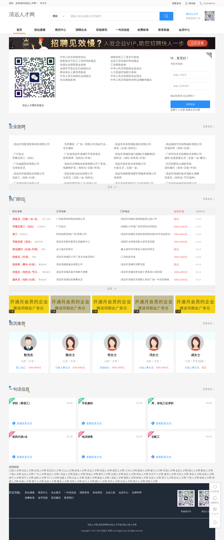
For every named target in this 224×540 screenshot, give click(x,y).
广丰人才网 (40, 474)
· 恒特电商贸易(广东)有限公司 (80, 183)
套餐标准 (30, 497)
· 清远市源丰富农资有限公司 (130, 163)
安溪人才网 (169, 470)
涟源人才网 (106, 470)
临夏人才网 (65, 478)
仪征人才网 (27, 470)
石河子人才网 (156, 474)
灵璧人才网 (76, 481)
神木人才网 (142, 474)
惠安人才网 (118, 470)
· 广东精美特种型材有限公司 (181, 183)
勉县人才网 (103, 478)
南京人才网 (53, 474)
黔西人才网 (142, 478)
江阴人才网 (15, 470)
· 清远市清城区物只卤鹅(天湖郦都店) (135, 154)
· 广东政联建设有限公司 (26, 183)
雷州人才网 (114, 481)
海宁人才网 (15, 478)
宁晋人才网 (193, 478)
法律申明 (136, 492)
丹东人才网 (183, 474)
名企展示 (56, 492)
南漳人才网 (80, 470)
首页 (19, 29)
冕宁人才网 (38, 481)
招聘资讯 (84, 492)
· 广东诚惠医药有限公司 (26, 163)
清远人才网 (22, 14)
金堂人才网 (182, 470)
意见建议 (56, 497)
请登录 (43, 3)
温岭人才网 (40, 478)
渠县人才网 (79, 474)
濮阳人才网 (130, 478)
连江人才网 (88, 481)
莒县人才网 (93, 470)
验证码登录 (177, 96)
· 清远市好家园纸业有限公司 (28, 173)
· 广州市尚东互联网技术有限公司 (183, 154)
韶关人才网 (130, 474)
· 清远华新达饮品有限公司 (78, 173)
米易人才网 (25, 481)
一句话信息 (122, 29)
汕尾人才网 (117, 474)
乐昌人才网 (126, 481)
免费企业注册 (192, 110)
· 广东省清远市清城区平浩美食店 (82, 154)
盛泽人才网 (170, 474)
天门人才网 (53, 478)
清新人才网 (117, 478)
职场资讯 (101, 29)
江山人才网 (68, 470)
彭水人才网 (180, 478)
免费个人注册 (178, 110)
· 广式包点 (18, 154)
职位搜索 (39, 29)
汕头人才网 (27, 474)
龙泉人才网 (50, 481)
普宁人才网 (168, 478)
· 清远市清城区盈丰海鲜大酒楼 (182, 173)
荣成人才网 (92, 474)
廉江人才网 (101, 481)
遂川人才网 (156, 470)
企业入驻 (110, 492)
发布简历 (97, 492)
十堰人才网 (15, 474)
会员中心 (184, 29)
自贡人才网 (40, 470)
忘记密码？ (189, 96)
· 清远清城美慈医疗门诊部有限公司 (134, 183)
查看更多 (209, 126)
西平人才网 (27, 478)
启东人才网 (155, 478)
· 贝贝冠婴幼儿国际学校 (178, 163)
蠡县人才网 (63, 481)
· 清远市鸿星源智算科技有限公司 (31, 144)
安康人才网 (91, 478)
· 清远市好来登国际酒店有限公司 (132, 144)
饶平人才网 (104, 474)
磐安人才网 (207, 470)
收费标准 (143, 29)
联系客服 (163, 29)
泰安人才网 (195, 474)
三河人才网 (131, 470)
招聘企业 (81, 29)
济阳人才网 (151, 481)
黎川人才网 (139, 481)
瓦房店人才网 (54, 470)
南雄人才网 (205, 478)
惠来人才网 (144, 470)
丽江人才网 (194, 470)
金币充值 (43, 497)
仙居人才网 (208, 474)
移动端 (190, 3)
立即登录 (190, 104)
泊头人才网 (78, 478)
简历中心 (60, 29)
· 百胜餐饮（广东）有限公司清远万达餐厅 (87, 144)
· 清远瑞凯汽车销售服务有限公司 (183, 144)
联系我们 (69, 497)
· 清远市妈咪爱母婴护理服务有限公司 (135, 173)
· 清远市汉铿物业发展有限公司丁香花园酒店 (88, 163)
